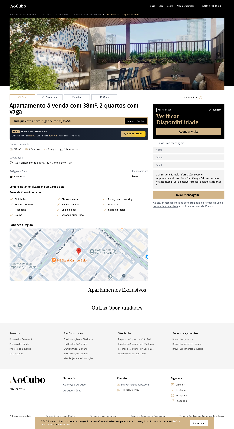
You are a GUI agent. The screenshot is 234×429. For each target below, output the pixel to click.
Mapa (104, 97)
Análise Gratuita (133, 134)
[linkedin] (215, 97)
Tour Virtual (49, 97)
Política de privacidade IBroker (61, 416)
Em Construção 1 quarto (75, 344)
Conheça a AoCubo (74, 384)
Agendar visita (188, 131)
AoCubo (14, 14)
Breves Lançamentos (183, 339)
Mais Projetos (16, 353)
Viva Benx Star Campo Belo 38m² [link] (122, 14)
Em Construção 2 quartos (76, 349)
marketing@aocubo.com (135, 384)
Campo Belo (62, 14)
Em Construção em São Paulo (78, 339)
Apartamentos (29, 14)
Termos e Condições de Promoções (148, 416)
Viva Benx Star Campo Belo (87, 14)
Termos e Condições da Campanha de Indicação (202, 416)
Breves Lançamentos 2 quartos (188, 349)
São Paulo (46, 14)
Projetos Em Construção (21, 339)
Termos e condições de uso (103, 416)
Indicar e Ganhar (135, 121)
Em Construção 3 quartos (76, 353)
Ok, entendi (199, 423)
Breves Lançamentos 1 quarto (187, 344)
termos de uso (213, 202)
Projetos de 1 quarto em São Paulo (135, 339)
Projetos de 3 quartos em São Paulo (136, 349)
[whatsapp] (200, 97)
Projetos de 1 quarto (19, 344)
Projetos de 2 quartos (20, 349)
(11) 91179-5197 (130, 389)
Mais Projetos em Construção (78, 358)
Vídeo (76, 97)
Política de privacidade (20, 416)
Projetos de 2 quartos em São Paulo (136, 344)
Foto (22, 97)
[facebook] (207, 97)
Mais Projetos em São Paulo (132, 353)
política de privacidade (165, 206)
